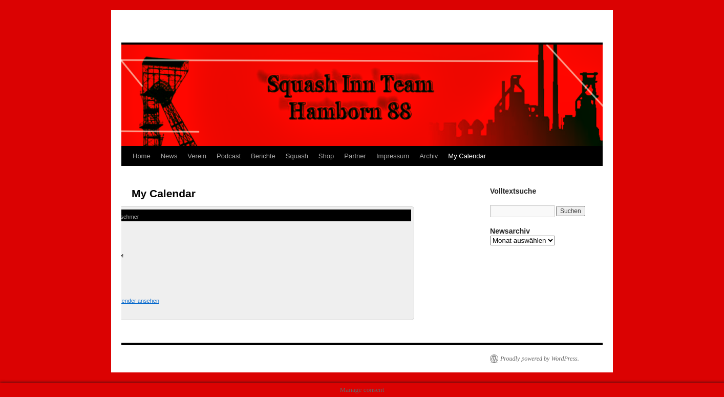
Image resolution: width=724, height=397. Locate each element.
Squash (297, 156)
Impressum (392, 156)
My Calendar (467, 156)
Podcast (229, 156)
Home (142, 156)
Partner (355, 156)
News (169, 156)
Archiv (428, 156)
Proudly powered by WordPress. (539, 358)
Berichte (263, 156)
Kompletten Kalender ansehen (121, 301)
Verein (196, 156)
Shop (326, 156)
